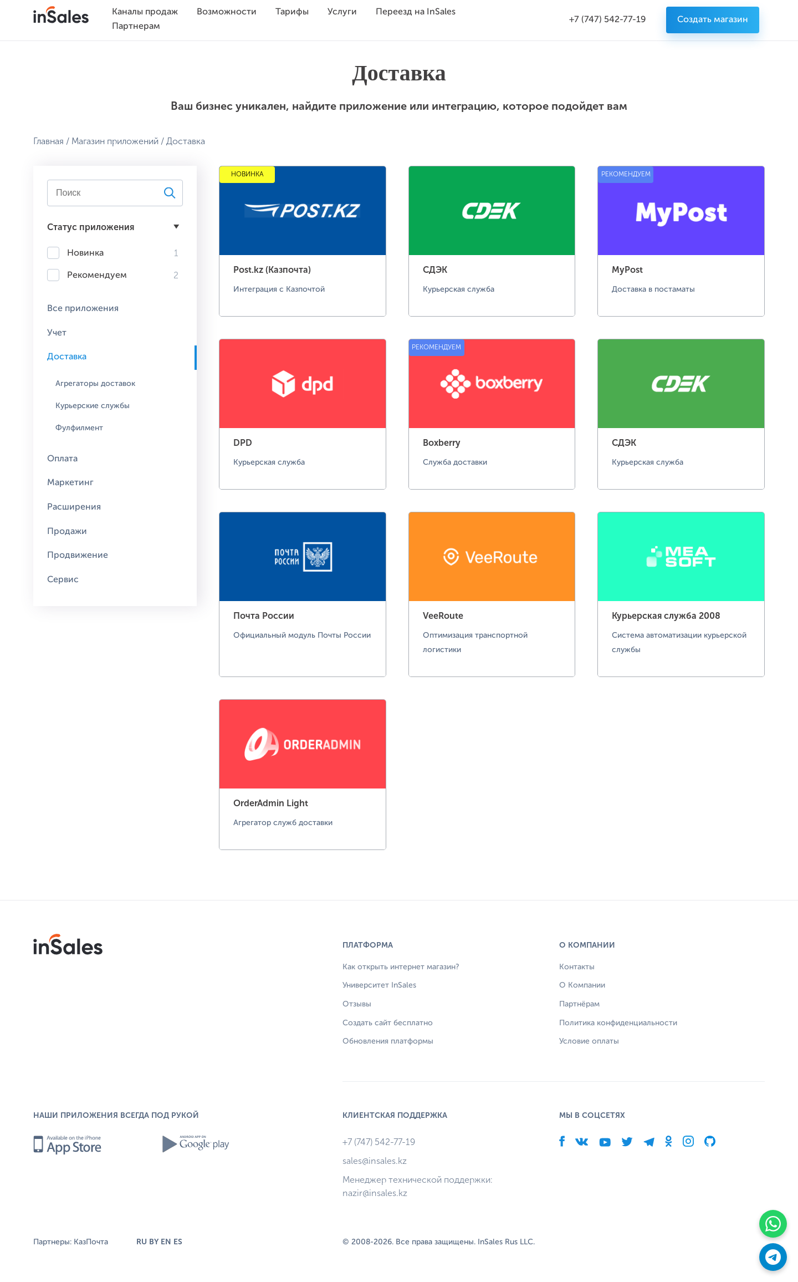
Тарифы (292, 12)
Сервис (63, 580)
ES (177, 1242)
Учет (56, 333)
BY (153, 1242)
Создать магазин (712, 20)
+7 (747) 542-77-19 (607, 20)
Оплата (62, 459)
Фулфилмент (79, 428)
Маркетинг (70, 483)
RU (141, 1242)
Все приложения (83, 308)
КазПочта (91, 1242)
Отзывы (356, 1004)
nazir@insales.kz (374, 1193)
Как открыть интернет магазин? (400, 967)
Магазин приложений (114, 141)
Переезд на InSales (416, 12)
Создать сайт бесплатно (387, 1023)
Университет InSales (379, 985)
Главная (48, 141)
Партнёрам (579, 1004)
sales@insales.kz (374, 1161)
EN (166, 1242)
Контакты (577, 967)
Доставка (66, 357)
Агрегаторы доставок (95, 384)
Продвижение (77, 555)
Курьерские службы (92, 406)
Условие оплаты (589, 1041)
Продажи (67, 531)
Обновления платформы (387, 1041)
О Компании (582, 985)
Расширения (74, 507)
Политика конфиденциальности (618, 1023)
